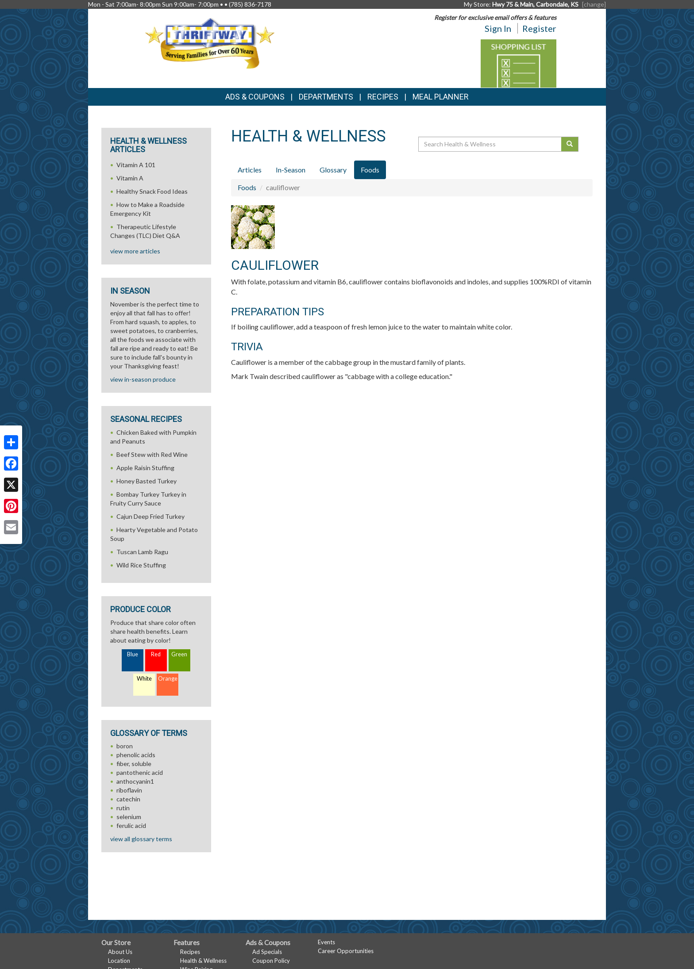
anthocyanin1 (135, 781)
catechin (128, 799)
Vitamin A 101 (135, 165)
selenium (128, 816)
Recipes (382, 96)
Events (326, 942)
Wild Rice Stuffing (141, 565)
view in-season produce (143, 379)
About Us (120, 951)
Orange (167, 678)
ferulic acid (131, 825)
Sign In (498, 28)
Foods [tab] (370, 169)
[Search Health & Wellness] (490, 144)
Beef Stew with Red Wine (152, 454)
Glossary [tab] (333, 169)
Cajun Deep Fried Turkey (150, 516)
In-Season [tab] (290, 169)
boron (124, 746)
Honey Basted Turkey (146, 481)
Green (179, 654)
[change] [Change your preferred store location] (594, 4)
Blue (132, 654)
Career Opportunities (346, 950)
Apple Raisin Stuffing (145, 467)
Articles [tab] (250, 169)
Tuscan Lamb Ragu (142, 551)
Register (539, 28)
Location (119, 960)
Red (156, 654)
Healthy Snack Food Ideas (152, 191)
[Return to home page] (209, 42)
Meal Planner (441, 96)
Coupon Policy (271, 960)
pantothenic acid (139, 772)
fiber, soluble (133, 763)
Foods (247, 187)
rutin (123, 808)
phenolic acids (135, 754)
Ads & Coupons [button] (255, 96)
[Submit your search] (569, 144)
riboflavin (129, 790)
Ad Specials (267, 951)
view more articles (135, 251)
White (144, 678)
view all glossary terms (141, 839)
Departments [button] (326, 96)
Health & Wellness (203, 960)
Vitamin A (129, 178)
